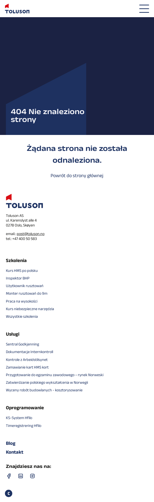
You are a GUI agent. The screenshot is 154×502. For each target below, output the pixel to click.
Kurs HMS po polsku (22, 270)
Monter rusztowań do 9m (26, 293)
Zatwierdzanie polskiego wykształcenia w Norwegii (47, 382)
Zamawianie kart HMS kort (27, 367)
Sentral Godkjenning (22, 344)
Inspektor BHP (17, 278)
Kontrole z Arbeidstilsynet (27, 359)
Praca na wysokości (21, 301)
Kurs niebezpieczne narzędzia (30, 309)
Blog (10, 443)
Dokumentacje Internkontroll (29, 352)
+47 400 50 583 (24, 239)
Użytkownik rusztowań (24, 286)
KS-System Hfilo (19, 418)
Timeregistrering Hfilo (23, 425)
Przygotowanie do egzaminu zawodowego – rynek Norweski (54, 375)
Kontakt (14, 452)
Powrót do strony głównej (77, 175)
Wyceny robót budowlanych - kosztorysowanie (44, 390)
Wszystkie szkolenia (22, 316)
